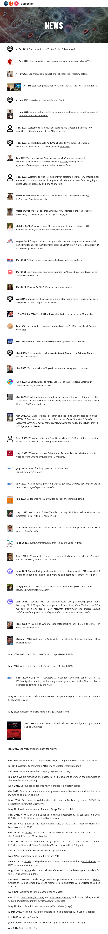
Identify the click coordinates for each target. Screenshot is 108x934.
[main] (54, 25)
